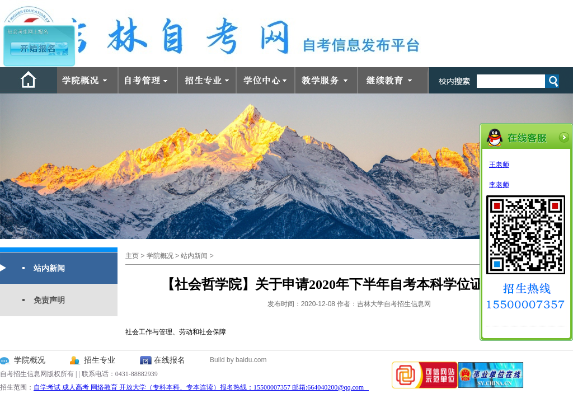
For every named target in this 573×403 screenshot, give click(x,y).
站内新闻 (49, 268)
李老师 (499, 185)
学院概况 (160, 256)
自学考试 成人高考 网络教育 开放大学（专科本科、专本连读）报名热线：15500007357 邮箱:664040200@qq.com (201, 387)
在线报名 (169, 360)
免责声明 (49, 300)
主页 (132, 256)
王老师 (499, 164)
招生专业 (99, 360)
